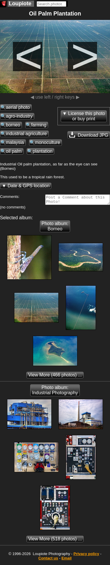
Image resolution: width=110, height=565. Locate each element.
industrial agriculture (26, 133)
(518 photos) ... (55, 540)
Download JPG (88, 135)
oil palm (14, 151)
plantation (43, 151)
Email (67, 560)
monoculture (47, 142)
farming (38, 124)
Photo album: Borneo (55, 228)
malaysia (15, 142)
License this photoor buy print (86, 116)
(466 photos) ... (55, 376)
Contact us (48, 560)
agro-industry (19, 116)
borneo (13, 124)
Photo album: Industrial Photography (55, 392)
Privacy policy (86, 555)
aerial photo (18, 107)
